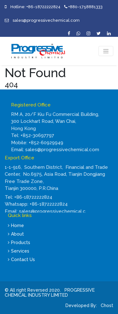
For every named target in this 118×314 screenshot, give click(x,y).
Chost (106, 305)
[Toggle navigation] (105, 51)
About (16, 234)
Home (16, 225)
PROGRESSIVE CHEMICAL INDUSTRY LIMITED (50, 293)
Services (18, 251)
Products (19, 242)
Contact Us (21, 259)
